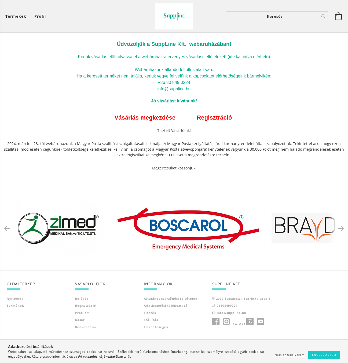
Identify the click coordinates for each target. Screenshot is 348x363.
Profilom (82, 313)
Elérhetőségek (156, 327)
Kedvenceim (85, 327)
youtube (260, 322)
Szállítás (151, 320)
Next (340, 228)
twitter (239, 324)
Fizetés (150, 313)
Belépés (82, 299)
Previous (8, 228)
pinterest (249, 322)
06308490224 (227, 306)
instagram (226, 322)
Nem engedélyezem (290, 355)
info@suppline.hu (231, 313)
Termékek (15, 306)
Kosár (80, 320)
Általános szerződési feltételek (170, 299)
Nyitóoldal (16, 299)
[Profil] (40, 16)
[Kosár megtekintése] (17, 16)
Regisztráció (85, 306)
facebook (215, 322)
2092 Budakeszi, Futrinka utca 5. (244, 299)
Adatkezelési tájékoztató (166, 306)
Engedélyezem (324, 355)
